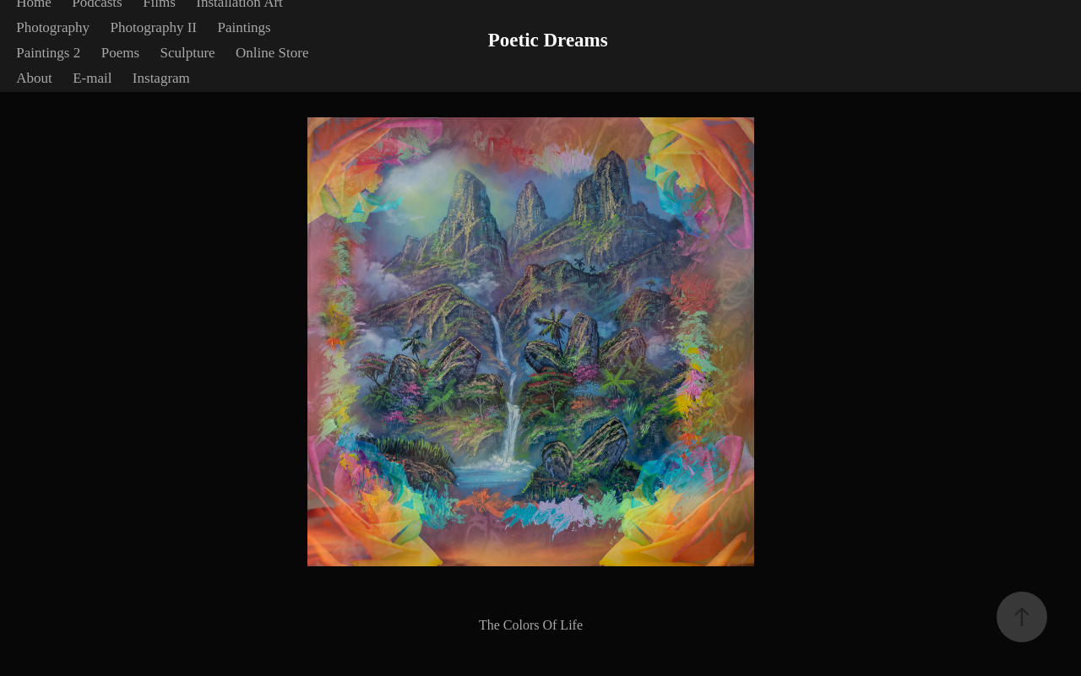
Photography (53, 27)
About (34, 78)
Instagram (161, 78)
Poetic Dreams (548, 40)
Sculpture (187, 53)
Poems (120, 53)
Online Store (272, 53)
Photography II (154, 27)
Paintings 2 (48, 53)
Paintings (243, 27)
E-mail (92, 78)
